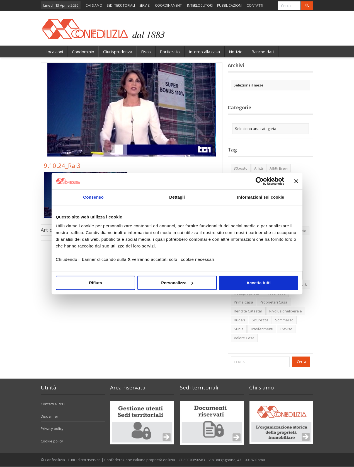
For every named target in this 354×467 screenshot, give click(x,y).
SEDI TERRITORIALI (121, 5)
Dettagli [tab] (177, 197)
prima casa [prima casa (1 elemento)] (243, 302)
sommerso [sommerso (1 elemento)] (284, 319)
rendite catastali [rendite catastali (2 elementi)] (248, 311)
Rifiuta (95, 282)
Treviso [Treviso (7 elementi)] (286, 328)
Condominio (83, 51)
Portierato (170, 51)
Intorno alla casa (204, 51)
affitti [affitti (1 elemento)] (258, 168)
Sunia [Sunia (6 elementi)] (239, 328)
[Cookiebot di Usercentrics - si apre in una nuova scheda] (259, 181)
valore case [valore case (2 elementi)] (244, 337)
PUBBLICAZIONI (229, 5)
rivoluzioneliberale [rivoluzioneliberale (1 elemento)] (285, 311)
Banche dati (262, 51)
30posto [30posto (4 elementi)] (241, 168)
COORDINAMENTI (169, 5)
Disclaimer (49, 416)
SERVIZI (145, 5)
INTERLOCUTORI (200, 5)
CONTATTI (255, 5)
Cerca (301, 361)
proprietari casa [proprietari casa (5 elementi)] (273, 302)
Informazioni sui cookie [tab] (260, 197)
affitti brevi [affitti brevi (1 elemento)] (279, 168)
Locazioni (54, 51)
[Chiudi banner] (296, 181)
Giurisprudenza (117, 51)
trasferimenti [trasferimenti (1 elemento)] (261, 328)
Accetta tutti (258, 282)
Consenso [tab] (93, 197)
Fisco (146, 51)
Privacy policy (52, 428)
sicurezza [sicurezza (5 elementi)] (260, 319)
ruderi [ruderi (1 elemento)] (239, 319)
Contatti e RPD (53, 403)
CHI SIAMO (94, 5)
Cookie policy (52, 441)
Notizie (236, 51)
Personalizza (177, 282)
